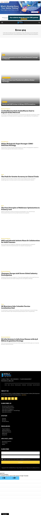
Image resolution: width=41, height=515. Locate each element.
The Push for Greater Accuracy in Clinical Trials (20, 177)
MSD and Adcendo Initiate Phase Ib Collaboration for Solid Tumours (20, 241)
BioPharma (5, 101)
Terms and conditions (15, 459)
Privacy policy (27, 459)
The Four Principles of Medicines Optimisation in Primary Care (20, 208)
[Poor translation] (14, 478)
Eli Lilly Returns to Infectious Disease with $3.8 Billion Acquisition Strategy (19, 340)
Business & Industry (6, 77)
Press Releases (4, 141)
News (3, 54)
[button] (2, 22)
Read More (24, 394)
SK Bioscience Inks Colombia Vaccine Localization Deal (15, 307)
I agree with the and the (15, 459)
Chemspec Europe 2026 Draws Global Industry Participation (19, 274)
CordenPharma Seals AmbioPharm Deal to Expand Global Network (17, 112)
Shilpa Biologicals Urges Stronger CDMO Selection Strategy (17, 144)
